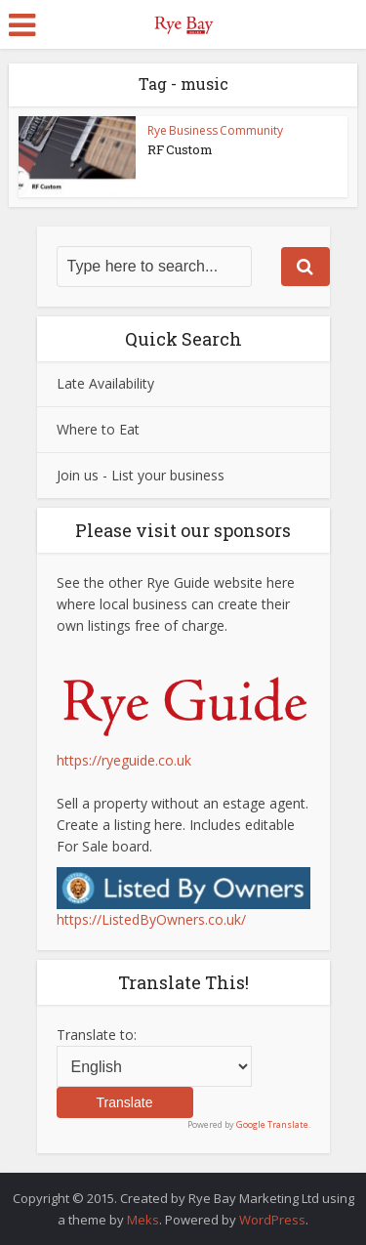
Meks (143, 1219)
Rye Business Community (215, 130)
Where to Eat (98, 429)
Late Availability (105, 383)
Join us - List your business (140, 475)
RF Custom (180, 149)
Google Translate (272, 1124)
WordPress (272, 1219)
